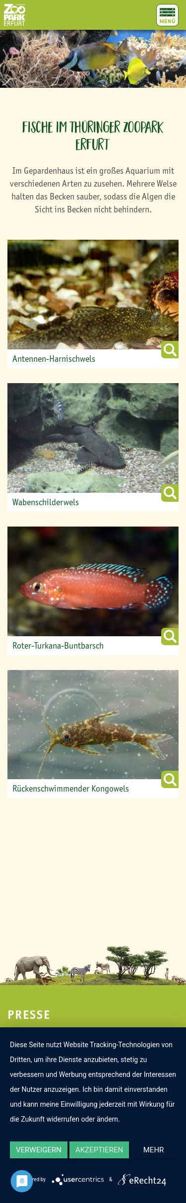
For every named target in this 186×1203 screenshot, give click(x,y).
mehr (153, 1149)
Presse (29, 1014)
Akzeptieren (99, 1149)
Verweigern (39, 1149)
